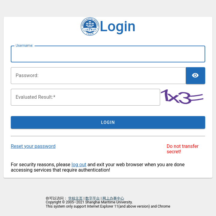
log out (78, 164)
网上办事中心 (113, 198)
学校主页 (75, 198)
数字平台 (92, 198)
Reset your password (33, 146)
